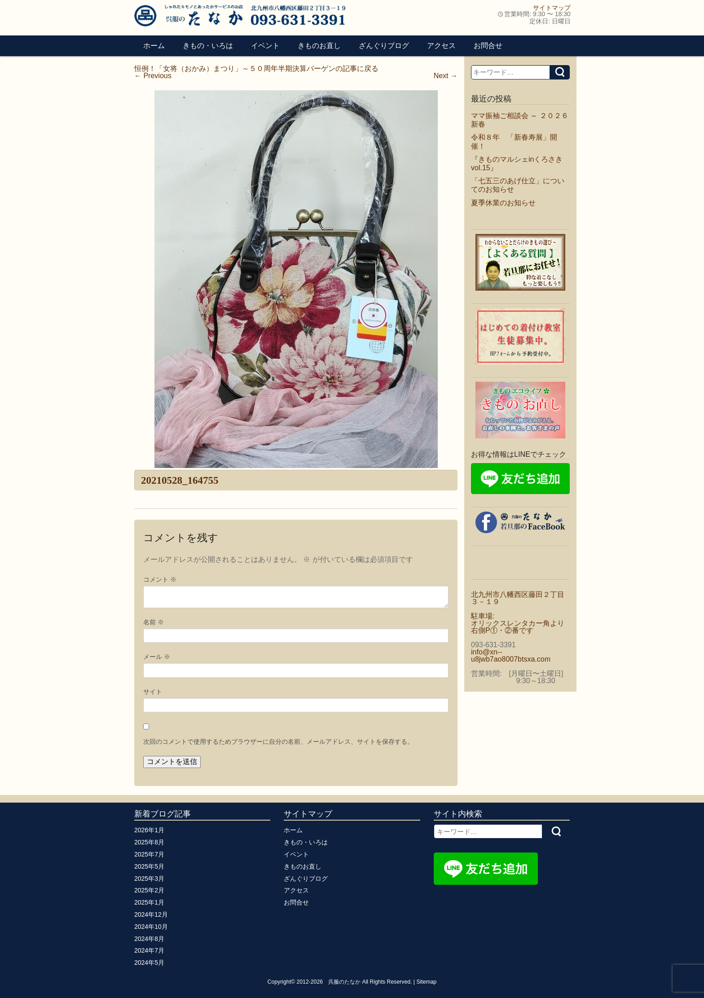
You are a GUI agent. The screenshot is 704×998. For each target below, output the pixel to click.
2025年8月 (149, 842)
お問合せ (488, 45)
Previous (153, 75)
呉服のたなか (344, 982)
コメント (159, 579)
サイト (152, 691)
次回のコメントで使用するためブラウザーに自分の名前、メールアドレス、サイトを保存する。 (278, 741)
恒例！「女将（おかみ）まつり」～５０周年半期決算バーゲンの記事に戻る (256, 68)
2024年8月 (149, 938)
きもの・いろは (208, 45)
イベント (265, 45)
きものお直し (319, 45)
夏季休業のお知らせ (503, 203)
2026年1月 (149, 830)
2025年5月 (149, 866)
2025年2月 (149, 890)
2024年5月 (149, 962)
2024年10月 (151, 926)
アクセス (441, 45)
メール (156, 656)
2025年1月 (149, 902)
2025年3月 (149, 878)
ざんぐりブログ (384, 45)
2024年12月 (151, 914)
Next (446, 75)
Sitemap (426, 982)
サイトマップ (552, 7)
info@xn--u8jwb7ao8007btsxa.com (510, 655)
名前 (153, 622)
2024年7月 (149, 950)
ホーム (154, 45)
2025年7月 (149, 854)
